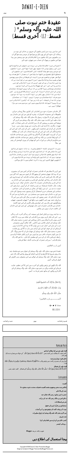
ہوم (5, 13)
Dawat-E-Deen (35, 7)
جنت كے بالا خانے (61, 391)
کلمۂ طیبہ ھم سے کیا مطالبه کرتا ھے (55, 351)
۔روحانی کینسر (61, 424)
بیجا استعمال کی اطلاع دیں (49, 439)
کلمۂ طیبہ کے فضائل (60, 366)
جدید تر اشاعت (8, 321)
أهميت (64, 384)
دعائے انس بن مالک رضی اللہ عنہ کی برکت (52, 398)
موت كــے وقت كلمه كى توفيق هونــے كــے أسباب (50, 409)
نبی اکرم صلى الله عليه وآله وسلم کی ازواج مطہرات (49, 413)
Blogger (29, 431)
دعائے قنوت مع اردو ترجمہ (58, 359)
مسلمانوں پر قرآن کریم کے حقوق (55, 406)
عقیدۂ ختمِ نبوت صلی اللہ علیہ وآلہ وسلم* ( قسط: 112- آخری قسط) (36, 29)
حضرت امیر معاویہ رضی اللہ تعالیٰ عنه (53, 395)
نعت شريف (62, 417)
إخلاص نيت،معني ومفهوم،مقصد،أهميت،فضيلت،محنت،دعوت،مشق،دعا (43, 387)
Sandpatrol (26, 449)
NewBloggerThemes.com (46, 449)
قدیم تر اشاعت (62, 321)
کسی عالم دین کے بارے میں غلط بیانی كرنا (53, 420)
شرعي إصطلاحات (60, 402)
